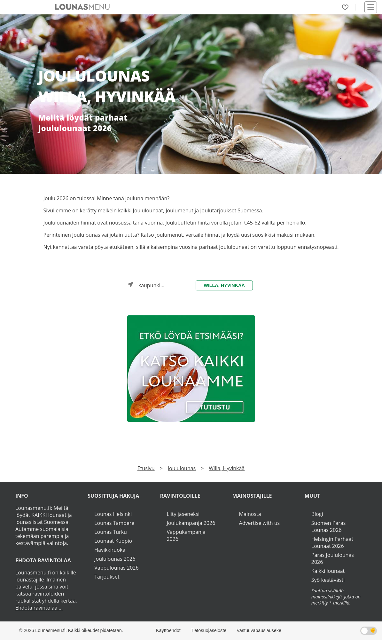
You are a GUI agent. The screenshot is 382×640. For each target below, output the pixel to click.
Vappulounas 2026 (116, 567)
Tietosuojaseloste (208, 630)
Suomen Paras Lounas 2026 (328, 526)
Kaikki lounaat (328, 570)
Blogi (317, 514)
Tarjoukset (106, 576)
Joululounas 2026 (114, 558)
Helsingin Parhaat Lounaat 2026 (332, 542)
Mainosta (250, 514)
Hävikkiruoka (109, 549)
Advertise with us (259, 522)
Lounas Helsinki (113, 514)
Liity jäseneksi (183, 514)
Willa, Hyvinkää (224, 285)
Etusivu (146, 468)
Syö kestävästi (328, 579)
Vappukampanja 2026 (186, 535)
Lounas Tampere (114, 522)
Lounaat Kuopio (113, 540)
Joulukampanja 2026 (191, 522)
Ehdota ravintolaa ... (39, 607)
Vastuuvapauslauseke (259, 630)
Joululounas (182, 468)
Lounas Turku (110, 531)
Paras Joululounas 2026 (332, 558)
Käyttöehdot (168, 630)
